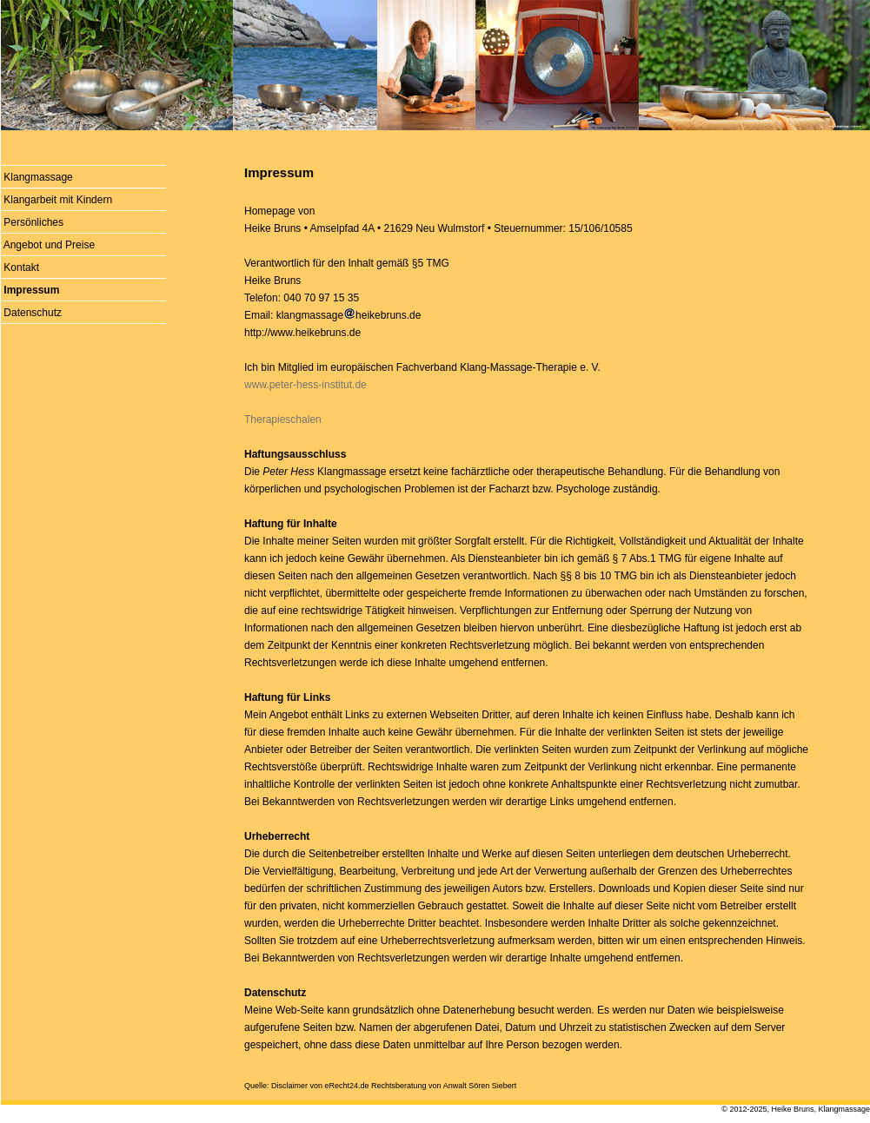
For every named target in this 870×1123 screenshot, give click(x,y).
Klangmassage (37, 177)
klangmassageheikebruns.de (349, 315)
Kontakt (21, 267)
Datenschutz (32, 313)
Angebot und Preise (49, 245)
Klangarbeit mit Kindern (57, 200)
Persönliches (33, 222)
